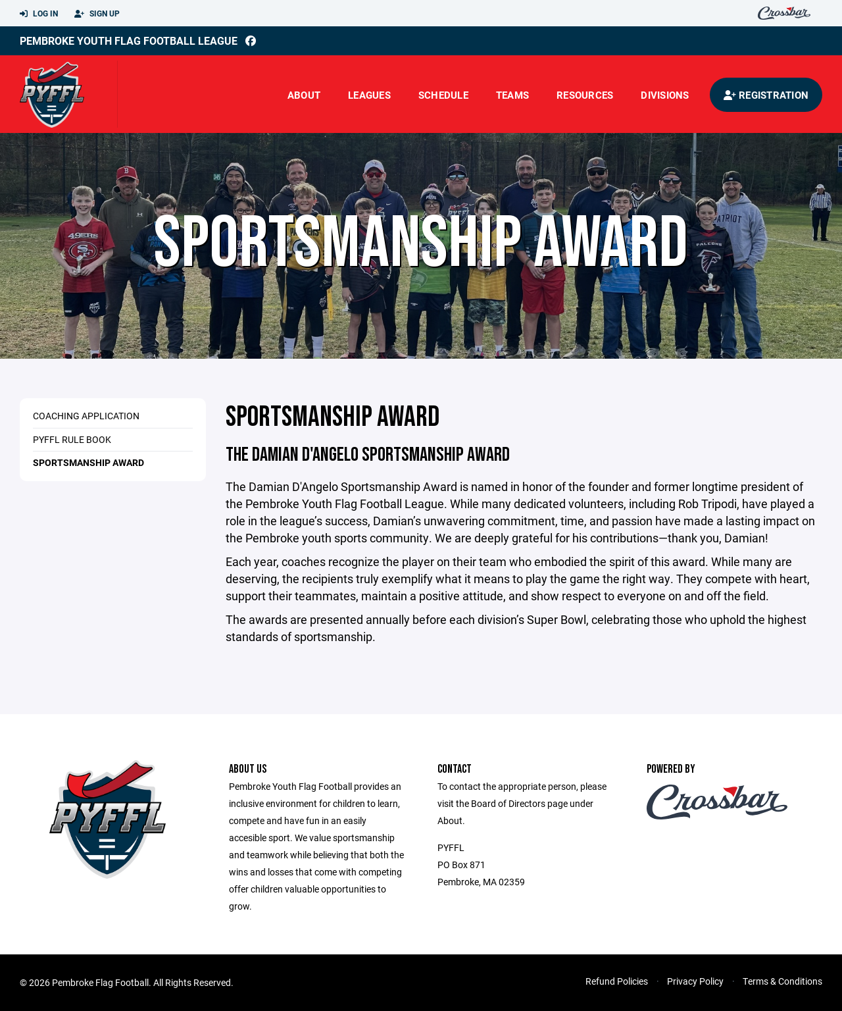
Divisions (665, 94)
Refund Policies (616, 981)
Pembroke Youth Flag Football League (128, 40)
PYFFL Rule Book (72, 439)
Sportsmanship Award (88, 462)
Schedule (443, 94)
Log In (39, 14)
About (303, 94)
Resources (585, 94)
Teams (512, 94)
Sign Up (97, 14)
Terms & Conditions (782, 981)
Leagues (369, 94)
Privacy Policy (695, 981)
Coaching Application (86, 415)
